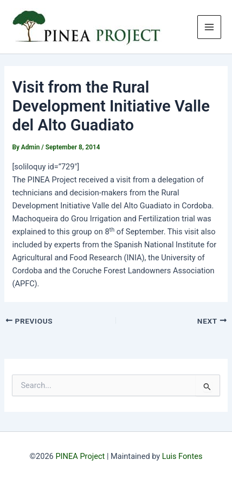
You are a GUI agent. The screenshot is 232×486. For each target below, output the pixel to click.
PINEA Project (80, 456)
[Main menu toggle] (209, 27)
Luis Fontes (182, 456)
